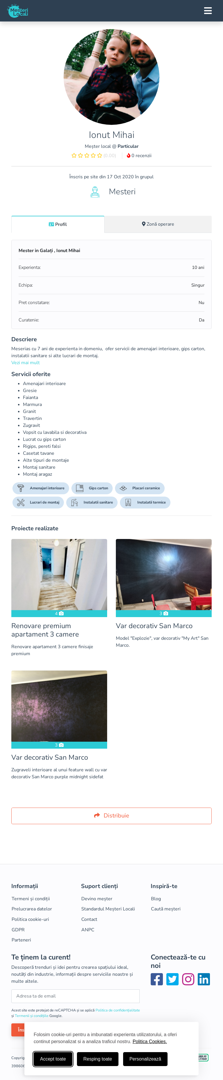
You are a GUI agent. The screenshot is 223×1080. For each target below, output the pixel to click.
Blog (156, 899)
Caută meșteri (166, 909)
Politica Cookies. (150, 1041)
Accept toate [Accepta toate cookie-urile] (53, 1058)
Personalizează (145, 1058)
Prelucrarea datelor (32, 909)
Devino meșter (96, 899)
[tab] (58, 224)
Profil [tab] (58, 224)
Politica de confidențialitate (118, 1010)
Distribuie (111, 816)
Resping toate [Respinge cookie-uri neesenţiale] (97, 1058)
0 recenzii (139, 155)
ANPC (87, 930)
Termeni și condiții (31, 899)
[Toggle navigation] (208, 11)
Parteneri (21, 940)
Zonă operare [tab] (158, 224)
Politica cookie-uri (30, 919)
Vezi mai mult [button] (25, 363)
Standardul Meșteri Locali (108, 909)
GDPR (18, 930)
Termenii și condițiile (32, 1015)
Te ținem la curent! (41, 957)
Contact (89, 919)
